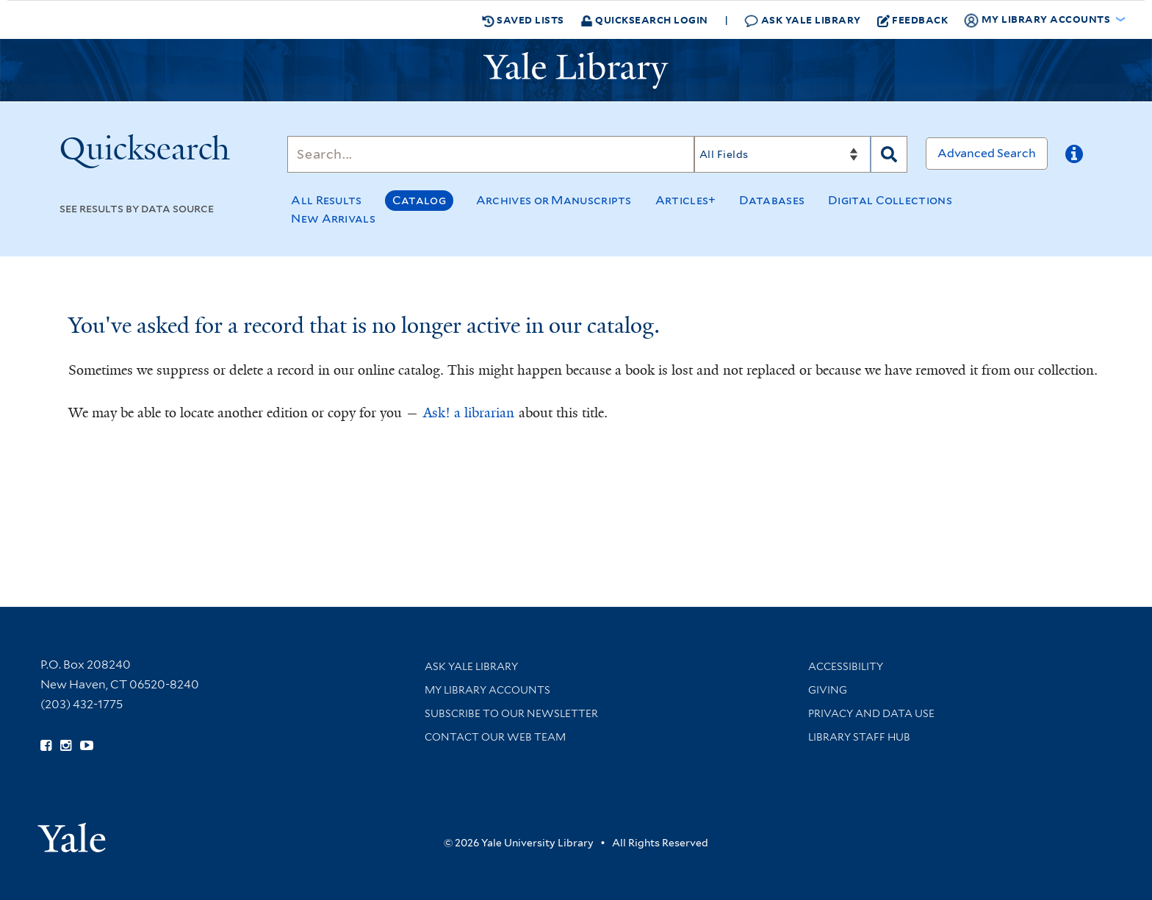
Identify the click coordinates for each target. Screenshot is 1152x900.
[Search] (490, 154)
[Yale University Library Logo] (576, 70)
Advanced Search (986, 153)
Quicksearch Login (644, 19)
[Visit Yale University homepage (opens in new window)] (71, 833)
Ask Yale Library (802, 20)
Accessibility (845, 666)
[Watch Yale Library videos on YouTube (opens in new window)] (86, 745)
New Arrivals (333, 219)
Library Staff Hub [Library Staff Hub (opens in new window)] (859, 737)
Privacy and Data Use (871, 713)
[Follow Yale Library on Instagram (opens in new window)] (65, 745)
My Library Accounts (487, 690)
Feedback (912, 19)
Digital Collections (890, 200)
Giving (827, 690)
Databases (771, 200)
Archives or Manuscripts (554, 200)
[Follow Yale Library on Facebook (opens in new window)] (45, 745)
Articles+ (685, 200)
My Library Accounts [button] (1038, 20)
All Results (326, 200)
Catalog (419, 200)
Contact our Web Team (495, 737)
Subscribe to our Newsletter (511, 713)
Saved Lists (523, 19)
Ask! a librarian (468, 413)
